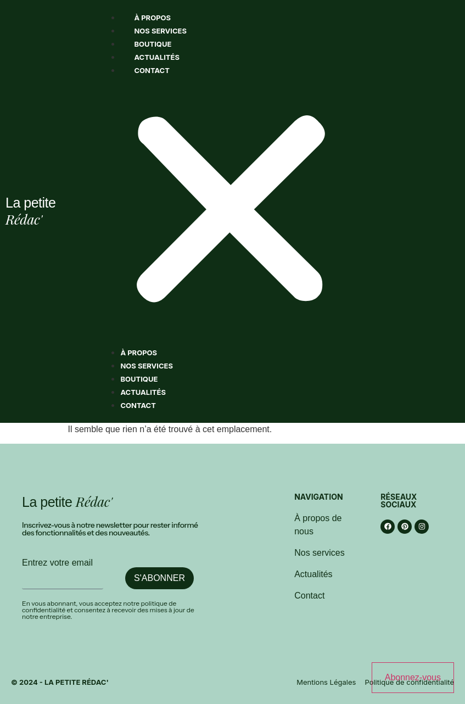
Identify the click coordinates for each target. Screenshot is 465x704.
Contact (152, 70)
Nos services (160, 30)
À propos (152, 17)
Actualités (157, 57)
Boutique (152, 44)
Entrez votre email (57, 562)
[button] (230, 211)
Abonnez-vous (413, 677)
